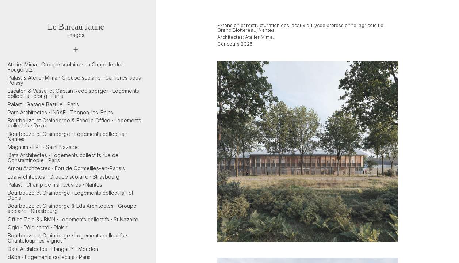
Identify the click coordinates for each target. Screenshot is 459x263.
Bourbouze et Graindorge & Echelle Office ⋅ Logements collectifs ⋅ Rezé (74, 123)
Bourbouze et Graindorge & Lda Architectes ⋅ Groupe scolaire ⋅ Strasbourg (72, 208)
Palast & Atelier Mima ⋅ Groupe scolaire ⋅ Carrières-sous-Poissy (75, 80)
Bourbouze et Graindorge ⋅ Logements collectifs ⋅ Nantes (67, 136)
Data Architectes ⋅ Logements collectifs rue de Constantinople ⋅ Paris (63, 157)
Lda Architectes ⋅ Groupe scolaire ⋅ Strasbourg (63, 177)
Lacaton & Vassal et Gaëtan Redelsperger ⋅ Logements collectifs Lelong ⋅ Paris (73, 93)
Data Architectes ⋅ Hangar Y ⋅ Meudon (53, 249)
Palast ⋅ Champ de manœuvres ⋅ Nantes (55, 185)
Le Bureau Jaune (75, 26)
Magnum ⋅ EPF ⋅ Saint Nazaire (43, 147)
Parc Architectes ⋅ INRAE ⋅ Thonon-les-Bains (60, 112)
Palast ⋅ (43, 104)
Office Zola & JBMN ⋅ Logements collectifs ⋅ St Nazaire (73, 219)
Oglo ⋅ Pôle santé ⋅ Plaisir (38, 227)
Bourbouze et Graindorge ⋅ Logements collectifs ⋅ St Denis (70, 195)
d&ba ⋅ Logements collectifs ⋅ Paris (49, 257)
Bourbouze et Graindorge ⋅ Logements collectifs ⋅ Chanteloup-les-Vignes (67, 238)
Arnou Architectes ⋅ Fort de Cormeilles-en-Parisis (66, 168)
